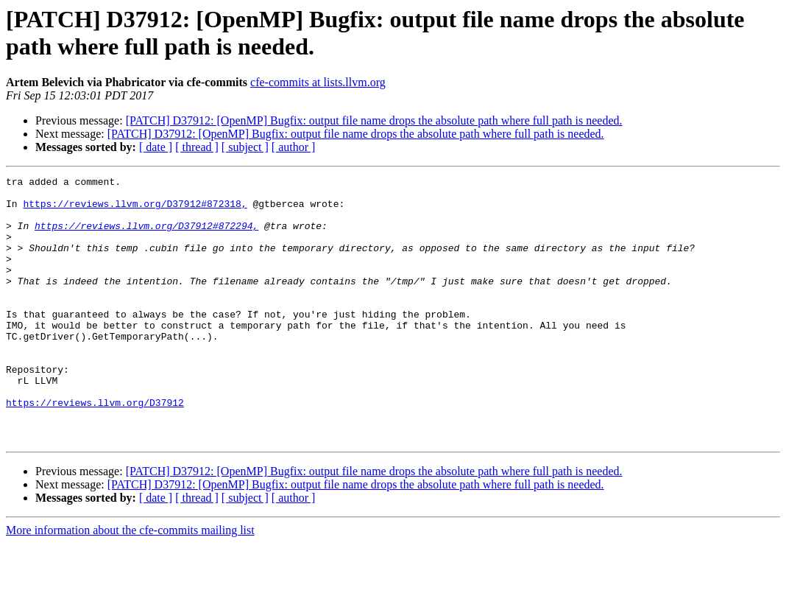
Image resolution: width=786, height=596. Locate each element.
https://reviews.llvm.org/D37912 (95, 448)
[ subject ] (245, 147)
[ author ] (294, 147)
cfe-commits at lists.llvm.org (318, 82)
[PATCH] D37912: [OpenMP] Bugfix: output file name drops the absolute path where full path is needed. (374, 120)
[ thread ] (197, 147)
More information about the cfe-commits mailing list (130, 583)
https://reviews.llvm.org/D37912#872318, (135, 210)
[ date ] (155, 147)
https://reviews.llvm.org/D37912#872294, (146, 236)
